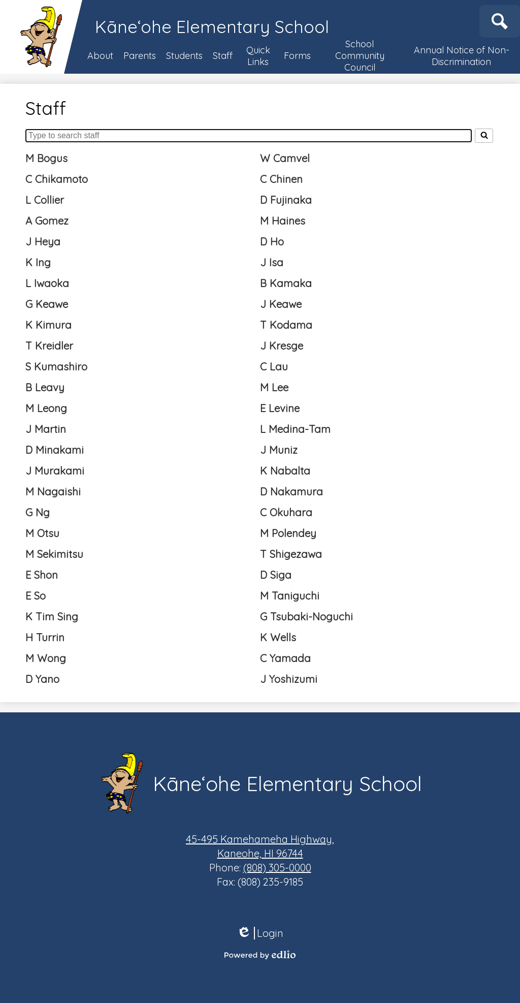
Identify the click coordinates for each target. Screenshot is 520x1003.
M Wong (45, 658)
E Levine (280, 408)
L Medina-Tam (295, 429)
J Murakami (54, 470)
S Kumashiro (56, 366)
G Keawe (46, 304)
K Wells (278, 637)
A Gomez (47, 220)
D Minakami (54, 450)
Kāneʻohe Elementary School (212, 27)
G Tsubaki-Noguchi (306, 616)
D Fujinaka (286, 200)
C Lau (274, 366)
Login (260, 933)
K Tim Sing (51, 616)
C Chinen (281, 179)
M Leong (46, 408)
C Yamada (285, 658)
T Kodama (286, 325)
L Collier (44, 200)
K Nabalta (285, 470)
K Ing (38, 262)
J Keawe (281, 304)
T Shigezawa (291, 554)
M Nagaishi (53, 491)
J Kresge (281, 345)
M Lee (274, 387)
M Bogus (46, 158)
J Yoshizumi (288, 679)
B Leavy (44, 387)
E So (35, 595)
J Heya (42, 241)
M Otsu (42, 533)
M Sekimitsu (54, 554)
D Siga (275, 575)
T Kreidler (49, 345)
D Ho (272, 241)
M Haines (282, 220)
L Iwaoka (47, 283)
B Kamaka (286, 283)
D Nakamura (291, 491)
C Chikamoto (56, 179)
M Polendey (288, 533)
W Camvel (285, 158)
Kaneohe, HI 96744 (260, 846)
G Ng (37, 512)
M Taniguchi (289, 595)
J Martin (45, 429)
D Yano (42, 679)
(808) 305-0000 (277, 867)
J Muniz (279, 450)
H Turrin (44, 637)
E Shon (41, 575)
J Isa (271, 262)
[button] (100, 55)
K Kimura (48, 325)
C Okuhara (286, 512)
